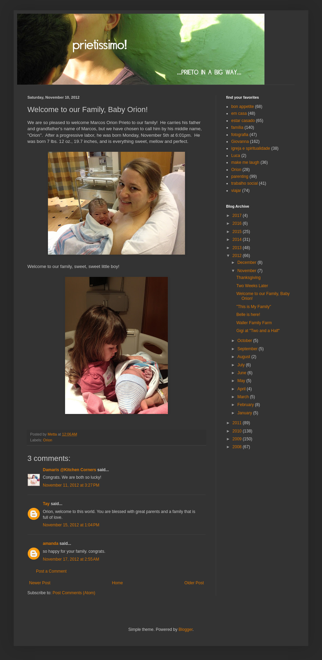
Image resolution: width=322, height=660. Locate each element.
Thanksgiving (248, 277)
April (242, 389)
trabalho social (244, 183)
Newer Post (39, 582)
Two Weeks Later (252, 285)
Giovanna (240, 141)
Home (117, 582)
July (241, 365)
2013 (238, 247)
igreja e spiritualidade (250, 148)
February (246, 404)
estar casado (243, 120)
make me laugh (245, 162)
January (245, 413)
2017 (238, 215)
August (244, 356)
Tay (46, 503)
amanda (50, 543)
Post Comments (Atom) (73, 592)
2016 (238, 223)
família (237, 127)
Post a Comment (51, 571)
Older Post (194, 582)
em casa (239, 113)
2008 (238, 446)
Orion (47, 440)
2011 (238, 422)
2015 (238, 231)
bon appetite (242, 106)
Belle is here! (248, 314)
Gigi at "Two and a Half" (258, 330)
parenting (239, 176)
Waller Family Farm (254, 322)
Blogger (185, 629)
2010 (238, 431)
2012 (238, 255)
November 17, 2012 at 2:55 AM (71, 559)
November (247, 270)
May (241, 380)
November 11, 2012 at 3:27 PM (71, 485)
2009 (238, 439)
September (248, 348)
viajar (236, 190)
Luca (235, 155)
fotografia (239, 134)
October (245, 340)
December (247, 262)
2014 (238, 239)
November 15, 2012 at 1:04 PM (71, 525)
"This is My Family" (253, 306)
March (243, 396)
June (242, 372)
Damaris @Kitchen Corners (69, 469)
